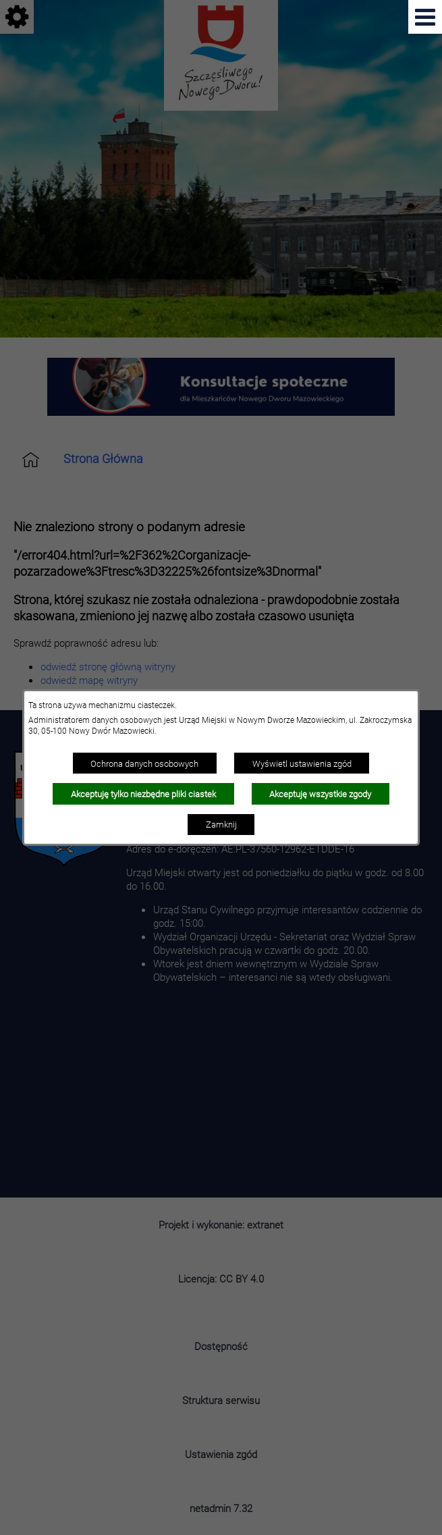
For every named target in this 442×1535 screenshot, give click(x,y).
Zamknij (221, 824)
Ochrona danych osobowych (144, 763)
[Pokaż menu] (425, 17)
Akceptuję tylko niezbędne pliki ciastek (143, 794)
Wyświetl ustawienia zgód (302, 763)
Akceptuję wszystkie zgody (320, 794)
